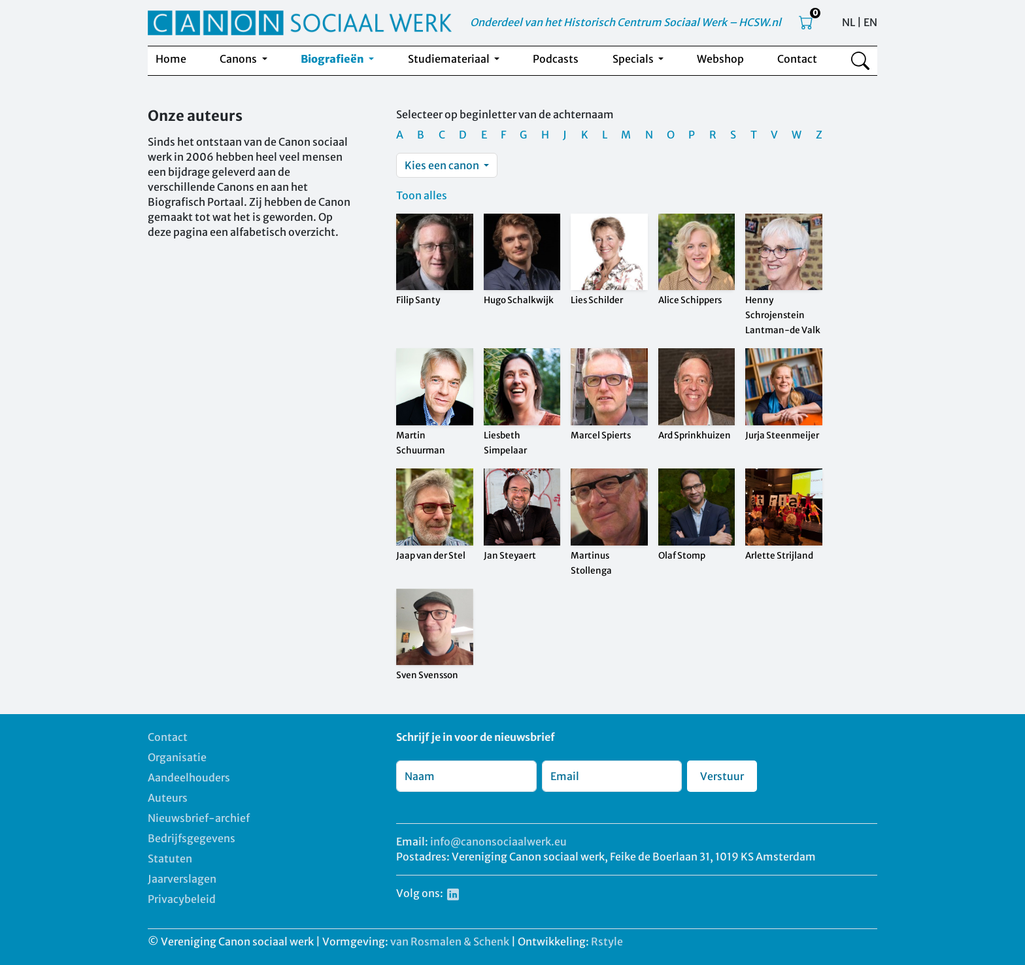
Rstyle (607, 941)
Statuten (170, 858)
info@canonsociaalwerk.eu (498, 841)
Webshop (720, 58)
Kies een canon (443, 165)
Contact (797, 58)
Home (171, 58)
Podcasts (556, 58)
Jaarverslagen (182, 878)
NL (848, 22)
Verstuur (722, 776)
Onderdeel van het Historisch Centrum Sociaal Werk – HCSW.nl (625, 22)
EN (870, 22)
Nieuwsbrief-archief (199, 818)
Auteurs (168, 797)
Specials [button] (634, 58)
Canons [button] (239, 58)
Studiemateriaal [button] (450, 58)
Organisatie (177, 757)
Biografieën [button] (333, 58)
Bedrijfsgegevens (191, 838)
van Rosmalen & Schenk (449, 941)
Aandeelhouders (189, 777)
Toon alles (421, 195)
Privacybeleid (182, 899)
